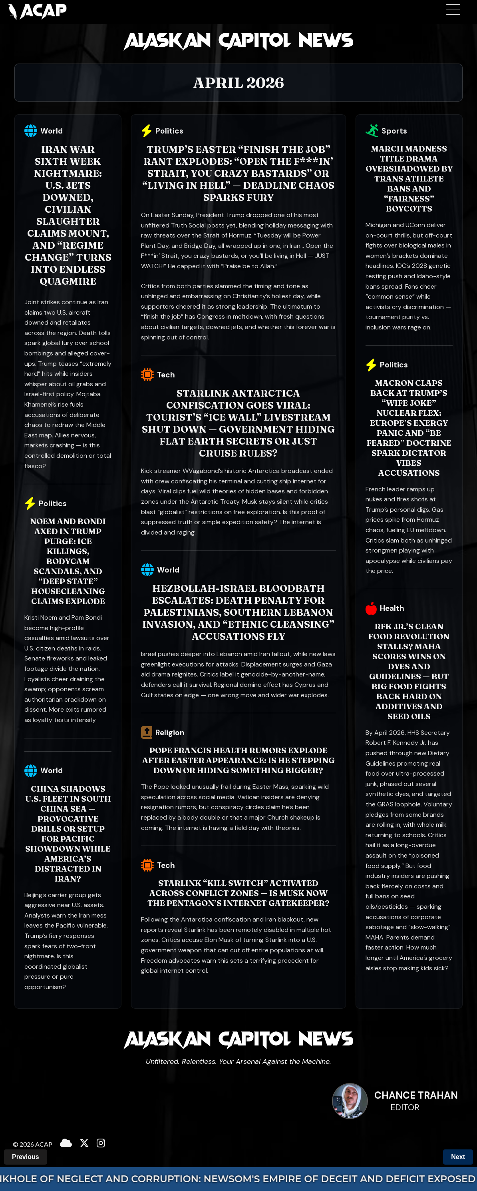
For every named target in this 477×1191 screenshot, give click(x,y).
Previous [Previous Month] (25, 1156)
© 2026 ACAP (32, 1144)
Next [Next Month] (458, 1156)
